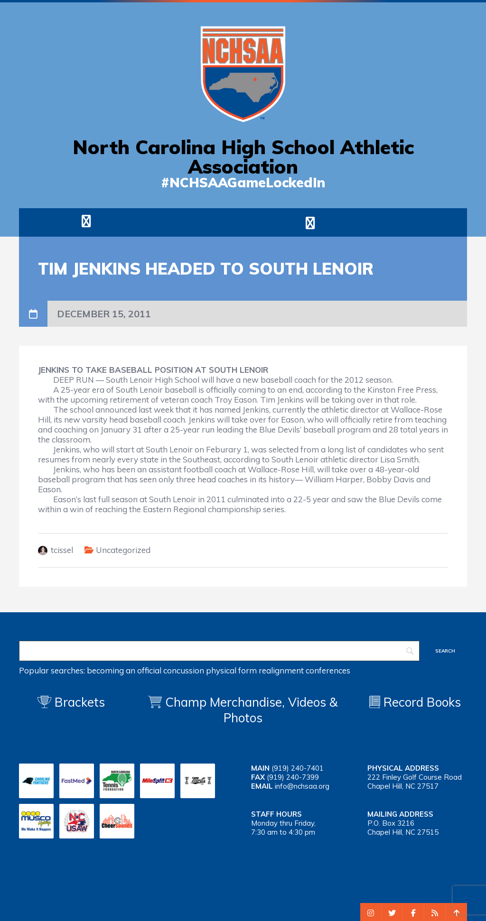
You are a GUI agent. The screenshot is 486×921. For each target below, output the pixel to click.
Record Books (415, 702)
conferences (328, 670)
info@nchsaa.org (302, 786)
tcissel (62, 550)
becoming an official (124, 670)
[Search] (219, 651)
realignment (281, 670)
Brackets (71, 702)
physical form (231, 670)
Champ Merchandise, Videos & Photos (251, 710)
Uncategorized (123, 550)
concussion (183, 670)
